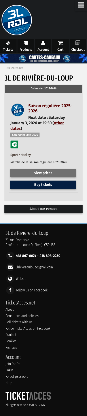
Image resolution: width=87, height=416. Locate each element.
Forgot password (17, 376)
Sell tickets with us (19, 322)
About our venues (43, 209)
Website (21, 279)
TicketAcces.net (13, 67)
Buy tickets (43, 185)
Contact (11, 335)
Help (9, 383)
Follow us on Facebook (31, 290)
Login (9, 370)
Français (11, 347)
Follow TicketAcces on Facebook (28, 328)
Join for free (14, 364)
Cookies (11, 341)
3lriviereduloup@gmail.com (34, 267)
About (10, 309)
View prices (43, 173)
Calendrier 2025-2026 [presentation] (44, 88)
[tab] (43, 89)
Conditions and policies (22, 316)
